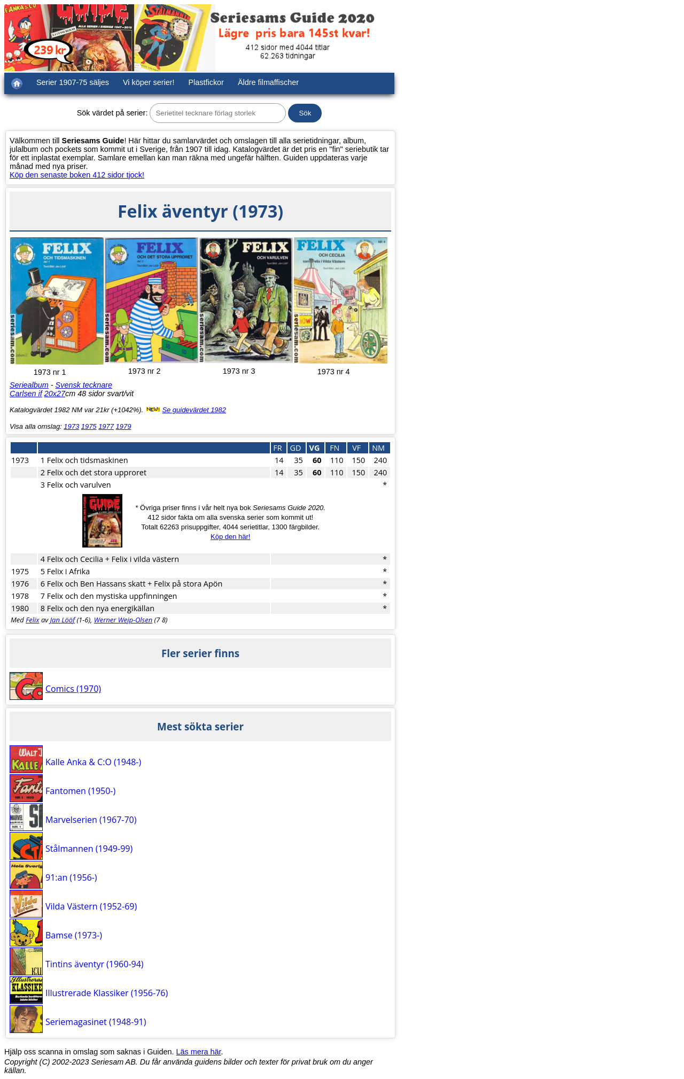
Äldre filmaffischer (268, 82)
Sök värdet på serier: (112, 113)
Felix (32, 620)
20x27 (54, 393)
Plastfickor (206, 82)
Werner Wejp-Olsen (123, 620)
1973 (71, 426)
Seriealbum (29, 385)
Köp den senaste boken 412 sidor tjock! (77, 175)
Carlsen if (26, 393)
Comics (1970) (73, 689)
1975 (89, 426)
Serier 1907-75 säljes (72, 82)
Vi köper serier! (149, 82)
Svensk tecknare (84, 385)
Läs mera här (198, 1051)
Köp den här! (230, 537)
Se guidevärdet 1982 (194, 410)
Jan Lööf (62, 620)
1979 (123, 426)
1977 (106, 426)
